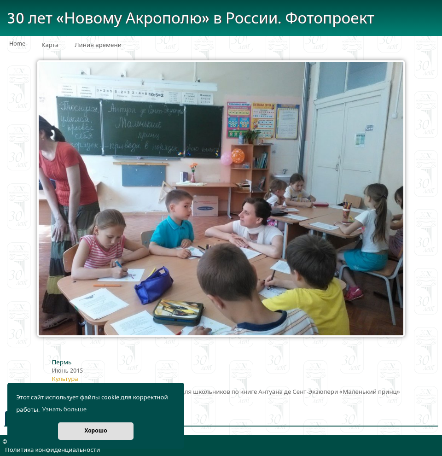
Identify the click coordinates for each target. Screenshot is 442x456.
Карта (49, 45)
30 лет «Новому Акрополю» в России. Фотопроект (190, 19)
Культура (65, 379)
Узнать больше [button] (64, 409)
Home (17, 44)
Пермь (62, 362)
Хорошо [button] (95, 431)
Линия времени (98, 45)
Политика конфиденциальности (52, 450)
